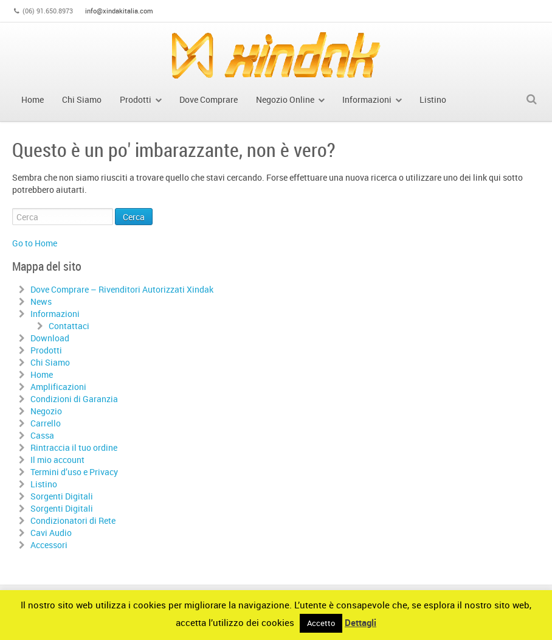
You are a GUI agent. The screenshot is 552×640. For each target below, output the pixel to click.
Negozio (46, 411)
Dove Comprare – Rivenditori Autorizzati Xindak (121, 289)
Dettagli (360, 622)
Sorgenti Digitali (61, 496)
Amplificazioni (58, 386)
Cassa (42, 435)
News (41, 301)
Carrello (45, 423)
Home (41, 374)
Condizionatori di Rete (73, 520)
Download (49, 338)
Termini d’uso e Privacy (74, 472)
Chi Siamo (50, 362)
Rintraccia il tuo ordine (73, 447)
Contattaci (69, 326)
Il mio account (57, 459)
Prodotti (46, 350)
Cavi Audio (51, 532)
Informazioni (55, 313)
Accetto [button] (321, 622)
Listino (43, 484)
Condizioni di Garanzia (74, 399)
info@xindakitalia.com (119, 10)
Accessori (48, 545)
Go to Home (34, 243)
